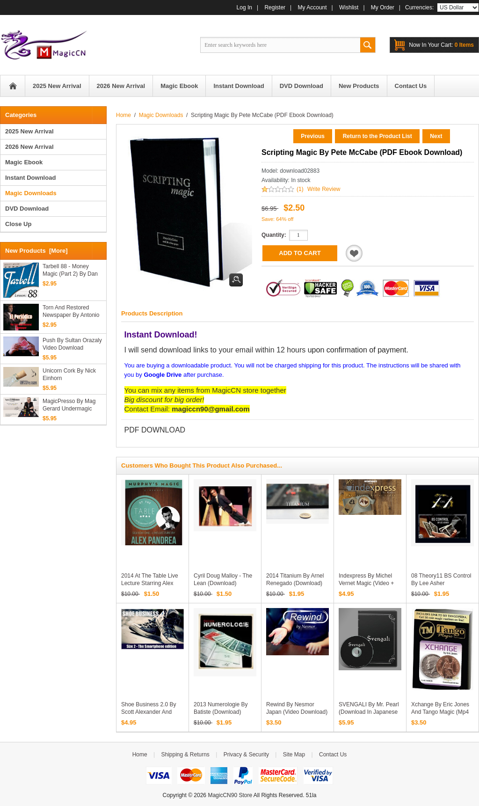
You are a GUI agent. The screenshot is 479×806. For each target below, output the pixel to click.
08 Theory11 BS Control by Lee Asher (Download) (441, 583)
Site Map (294, 754)
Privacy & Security (246, 754)
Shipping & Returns (185, 754)
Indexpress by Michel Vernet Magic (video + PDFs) (366, 583)
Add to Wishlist (354, 253)
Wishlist (348, 7)
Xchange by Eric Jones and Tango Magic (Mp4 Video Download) (440, 712)
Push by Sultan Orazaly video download (72, 344)
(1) (300, 189)
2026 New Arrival (29, 146)
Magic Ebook (24, 162)
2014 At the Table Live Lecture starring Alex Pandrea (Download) (149, 583)
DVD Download (27, 208)
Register (274, 7)
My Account (312, 7)
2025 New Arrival (29, 131)
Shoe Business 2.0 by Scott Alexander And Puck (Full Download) (148, 712)
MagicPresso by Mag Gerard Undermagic (69, 405)
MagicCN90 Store (230, 795)
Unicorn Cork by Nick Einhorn (69, 374)
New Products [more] (36, 250)
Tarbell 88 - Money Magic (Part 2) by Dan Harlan (70, 270)
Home (12, 85)
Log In (244, 7)
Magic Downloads (161, 115)
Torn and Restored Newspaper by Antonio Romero (71, 311)
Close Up (18, 223)
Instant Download (30, 177)
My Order (382, 7)
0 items (441, 45)
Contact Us (333, 754)
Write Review (323, 189)
